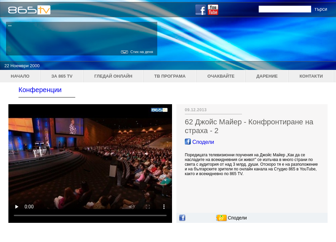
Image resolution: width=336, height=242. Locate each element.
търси (320, 9)
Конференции (40, 89)
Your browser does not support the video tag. (90, 163)
